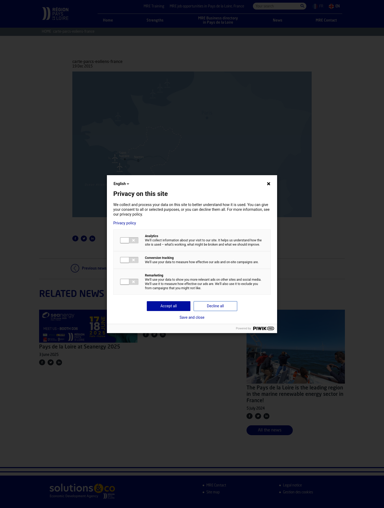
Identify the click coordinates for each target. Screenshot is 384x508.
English (122, 184)
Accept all (168, 306)
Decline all (215, 306)
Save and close (192, 317)
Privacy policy (124, 223)
